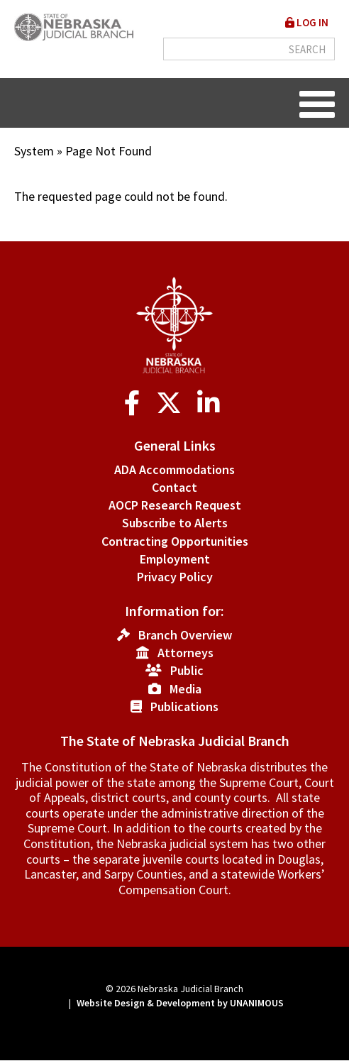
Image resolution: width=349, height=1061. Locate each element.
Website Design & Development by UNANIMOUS (180, 1002)
